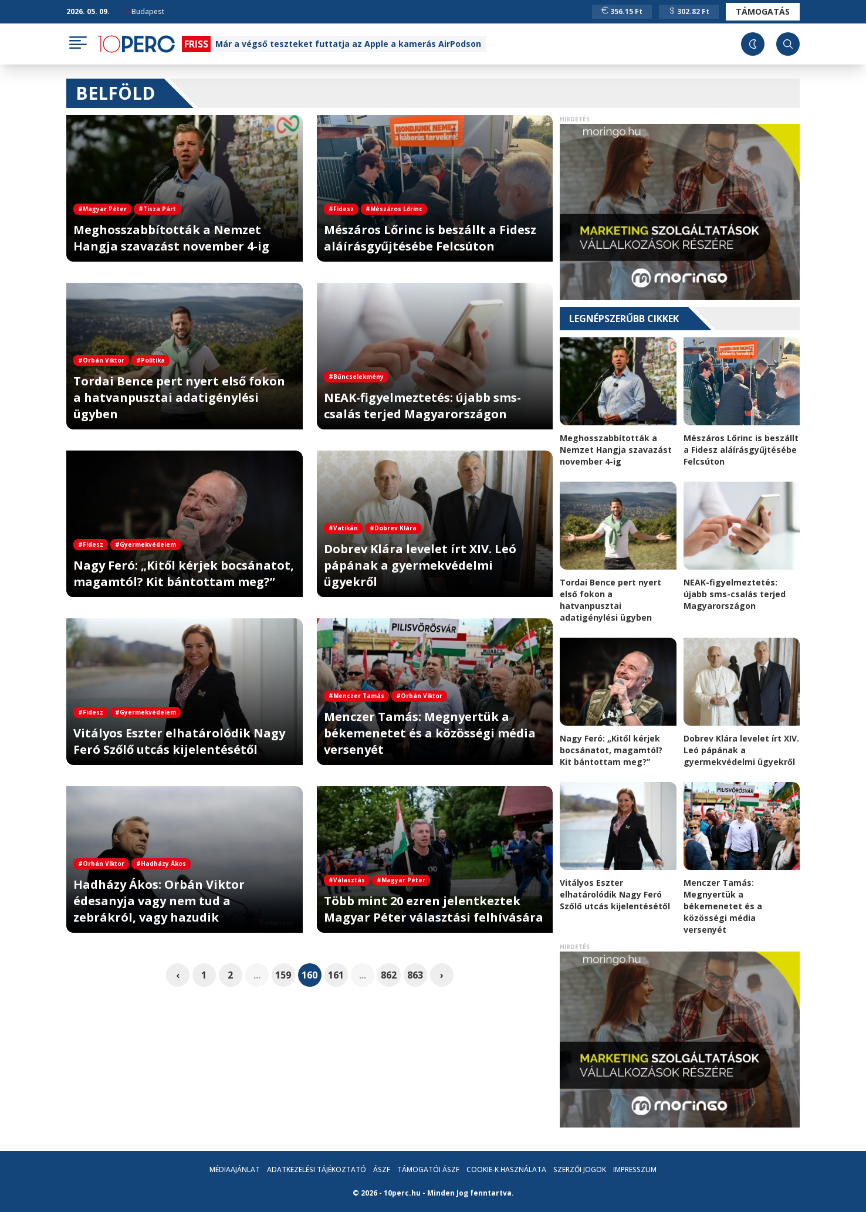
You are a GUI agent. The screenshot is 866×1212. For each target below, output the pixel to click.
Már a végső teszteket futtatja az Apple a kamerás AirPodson (348, 43)
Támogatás (763, 11)
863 (415, 975)
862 (389, 975)
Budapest (144, 11)
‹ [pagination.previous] (178, 975)
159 (283, 975)
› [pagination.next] (442, 975)
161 (336, 975)
